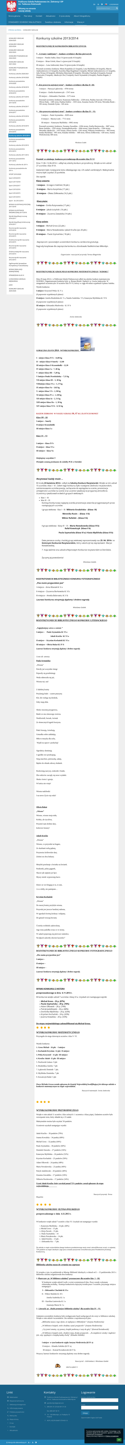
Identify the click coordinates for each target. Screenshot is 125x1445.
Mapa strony (14, 1419)
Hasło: (83, 1405)
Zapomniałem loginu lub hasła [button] (91, 1418)
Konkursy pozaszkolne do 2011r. (18, 169)
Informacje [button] (69, 22)
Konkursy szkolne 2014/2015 (19, 126)
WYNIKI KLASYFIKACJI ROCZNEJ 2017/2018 (19, 205)
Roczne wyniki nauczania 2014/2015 (17, 235)
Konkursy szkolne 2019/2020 (19, 77)
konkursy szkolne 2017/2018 (19, 97)
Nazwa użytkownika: (88, 1397)
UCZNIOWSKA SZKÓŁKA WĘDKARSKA (17, 280)
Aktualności (14, 1430)
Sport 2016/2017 (14, 185)
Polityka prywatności (17, 1412)
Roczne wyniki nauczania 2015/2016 (17, 229)
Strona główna (14, 30)
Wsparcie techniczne (17, 1401)
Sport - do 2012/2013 (16, 201)
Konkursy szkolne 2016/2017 (19, 106)
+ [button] (94, 4)
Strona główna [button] (14, 16)
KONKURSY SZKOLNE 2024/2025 (16, 39)
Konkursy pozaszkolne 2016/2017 (17, 111)
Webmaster (14, 1397)
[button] (106, 4)
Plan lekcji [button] (28, 16)
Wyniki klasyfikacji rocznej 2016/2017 (18, 217)
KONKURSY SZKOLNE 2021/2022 (16, 63)
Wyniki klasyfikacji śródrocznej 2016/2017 (19, 223)
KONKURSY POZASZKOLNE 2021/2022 (18, 69)
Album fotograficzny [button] (82, 16)
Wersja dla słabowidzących (17, 1442)
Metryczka (13, 1416)
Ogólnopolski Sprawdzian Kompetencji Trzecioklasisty (18, 264)
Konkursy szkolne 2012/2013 (19, 145)
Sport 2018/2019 (14, 178)
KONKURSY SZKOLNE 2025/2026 (16, 290)
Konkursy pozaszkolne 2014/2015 (17, 131)
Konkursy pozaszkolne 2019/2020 (17, 82)
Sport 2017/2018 (14, 182)
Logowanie (113, 4)
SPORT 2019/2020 (15, 174)
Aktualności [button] (50, 16)
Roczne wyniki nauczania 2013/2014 (17, 247)
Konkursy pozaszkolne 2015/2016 (17, 121)
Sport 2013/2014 (14, 197)
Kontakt (12, 1427)
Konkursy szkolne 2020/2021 (19, 74)
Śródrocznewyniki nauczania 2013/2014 (19, 253)
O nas (12, 1423)
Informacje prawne (16, 1408)
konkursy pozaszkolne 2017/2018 (17, 101)
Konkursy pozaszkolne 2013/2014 (17, 140)
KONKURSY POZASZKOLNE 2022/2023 (18, 57)
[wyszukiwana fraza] (107, 8)
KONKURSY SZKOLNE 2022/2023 (16, 51)
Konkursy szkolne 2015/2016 (19, 116)
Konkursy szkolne (30, 30)
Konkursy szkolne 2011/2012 (19, 155)
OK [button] (119, 1440)
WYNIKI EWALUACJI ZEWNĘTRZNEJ (15, 270)
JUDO (11, 285)
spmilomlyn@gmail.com (55, 1403)
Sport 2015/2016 (14, 189)
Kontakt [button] (39, 16)
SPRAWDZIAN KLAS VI (16, 275)
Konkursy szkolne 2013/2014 (19, 135)
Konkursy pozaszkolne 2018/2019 (17, 92)
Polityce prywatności (112, 1436)
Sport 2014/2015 (14, 193)
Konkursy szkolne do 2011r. (18, 164)
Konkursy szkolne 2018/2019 (19, 87)
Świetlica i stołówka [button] (53, 22)
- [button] (98, 4)
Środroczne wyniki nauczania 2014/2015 (19, 241)
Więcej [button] (81, 22)
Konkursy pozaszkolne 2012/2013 (17, 150)
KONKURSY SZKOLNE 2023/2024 (16, 45)
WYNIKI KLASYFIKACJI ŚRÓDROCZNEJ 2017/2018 (18, 211)
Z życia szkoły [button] (64, 16)
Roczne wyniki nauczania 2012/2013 (17, 258)
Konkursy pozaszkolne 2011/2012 (17, 160)
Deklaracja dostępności (18, 1404)
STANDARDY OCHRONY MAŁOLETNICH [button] (24, 22)
